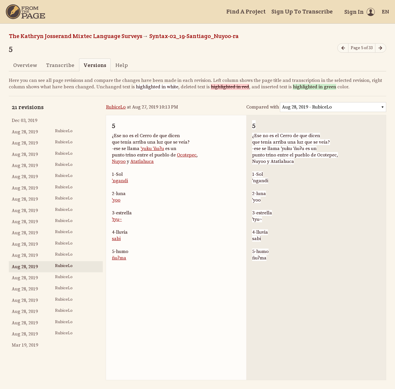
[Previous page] (342, 48)
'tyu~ (117, 219)
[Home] (25, 11)
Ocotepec (186, 155)
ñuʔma (119, 258)
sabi (116, 239)
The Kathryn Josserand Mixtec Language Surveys (75, 36)
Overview (25, 65)
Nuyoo (119, 161)
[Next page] (380, 48)
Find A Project (246, 11)
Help (121, 65)
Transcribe (60, 65)
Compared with (262, 107)
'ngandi (120, 181)
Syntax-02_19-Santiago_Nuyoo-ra (194, 36)
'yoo (116, 200)
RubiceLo (116, 107)
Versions (94, 65)
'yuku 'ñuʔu (152, 149)
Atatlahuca (142, 161)
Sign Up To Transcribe (302, 11)
